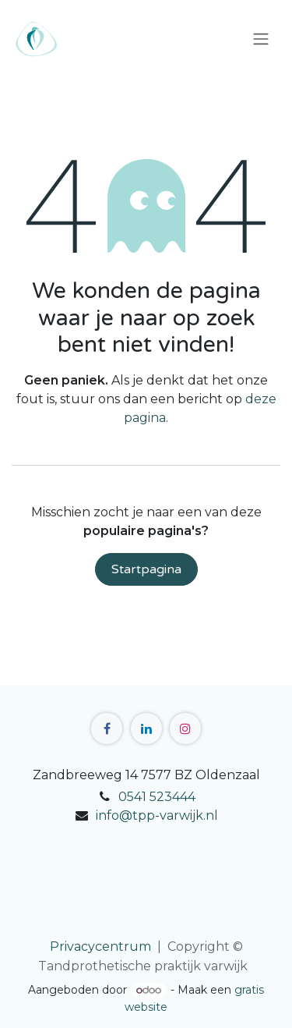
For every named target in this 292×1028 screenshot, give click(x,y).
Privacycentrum (100, 946)
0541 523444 (156, 796)
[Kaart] (146, 881)
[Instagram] (185, 728)
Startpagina (146, 569)
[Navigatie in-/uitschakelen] (260, 39)
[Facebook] (106, 728)
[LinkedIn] (146, 728)
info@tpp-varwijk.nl (157, 815)
